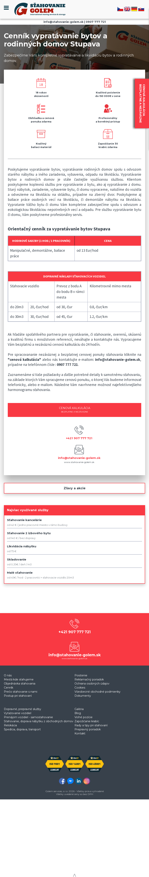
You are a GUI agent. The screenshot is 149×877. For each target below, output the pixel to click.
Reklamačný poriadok (89, 679)
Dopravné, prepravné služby (22, 709)
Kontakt (79, 733)
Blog (77, 713)
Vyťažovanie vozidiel (17, 713)
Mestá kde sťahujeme (19, 679)
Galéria (79, 709)
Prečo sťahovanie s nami (20, 691)
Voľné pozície (83, 717)
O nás (8, 675)
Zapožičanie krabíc (86, 721)
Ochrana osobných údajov (91, 683)
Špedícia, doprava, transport (22, 729)
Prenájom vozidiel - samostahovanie (28, 717)
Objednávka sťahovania (19, 683)
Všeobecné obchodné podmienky (97, 691)
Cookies (79, 687)
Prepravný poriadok (87, 729)
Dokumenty (82, 695)
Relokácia (10, 725)
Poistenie (80, 675)
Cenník (8, 687)
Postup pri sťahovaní (18, 695)
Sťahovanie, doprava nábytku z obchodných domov (38, 721)
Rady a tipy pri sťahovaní (90, 725)
